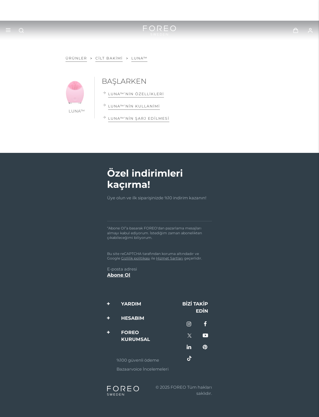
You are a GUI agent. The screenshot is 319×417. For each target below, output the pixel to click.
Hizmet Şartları (169, 258)
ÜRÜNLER (76, 58)
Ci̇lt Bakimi (109, 58)
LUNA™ (139, 58)
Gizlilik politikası (135, 258)
